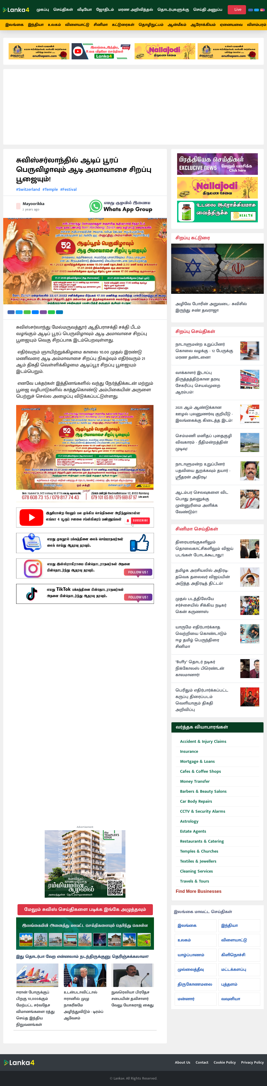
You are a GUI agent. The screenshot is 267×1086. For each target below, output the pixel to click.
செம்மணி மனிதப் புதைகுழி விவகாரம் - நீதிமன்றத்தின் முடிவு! (203, 442)
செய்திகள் (63, 9)
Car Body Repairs (194, 802)
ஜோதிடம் (105, 9)
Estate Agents (191, 832)
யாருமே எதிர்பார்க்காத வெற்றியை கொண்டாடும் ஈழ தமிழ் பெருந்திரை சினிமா (201, 637)
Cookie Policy (225, 1062)
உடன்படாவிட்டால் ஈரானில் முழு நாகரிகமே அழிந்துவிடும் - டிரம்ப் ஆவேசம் (83, 1005)
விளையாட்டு (77, 24)
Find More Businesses (199, 891)
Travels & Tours (192, 882)
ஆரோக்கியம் (203, 24)
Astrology (187, 822)
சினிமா (101, 24)
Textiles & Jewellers (196, 862)
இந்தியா (36, 24)
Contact (202, 1062)
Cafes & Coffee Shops (198, 772)
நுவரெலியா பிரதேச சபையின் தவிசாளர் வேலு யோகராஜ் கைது (132, 999)
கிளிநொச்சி (233, 955)
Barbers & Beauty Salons (201, 792)
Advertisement (85, 827)
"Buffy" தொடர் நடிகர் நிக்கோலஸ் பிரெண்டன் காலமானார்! (199, 668)
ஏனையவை (231, 24)
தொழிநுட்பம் (151, 24)
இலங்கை (14, 24)
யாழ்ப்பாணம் (191, 955)
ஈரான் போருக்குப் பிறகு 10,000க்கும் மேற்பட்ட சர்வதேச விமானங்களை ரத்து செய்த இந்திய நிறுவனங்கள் (35, 1008)
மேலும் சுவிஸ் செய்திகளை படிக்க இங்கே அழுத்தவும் (85, 909)
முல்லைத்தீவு (191, 969)
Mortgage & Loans (195, 762)
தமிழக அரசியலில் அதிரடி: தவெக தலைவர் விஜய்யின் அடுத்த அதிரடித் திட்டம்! (202, 577)
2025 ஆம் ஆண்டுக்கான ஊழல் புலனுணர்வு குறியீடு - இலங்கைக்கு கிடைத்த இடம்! (204, 414)
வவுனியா (230, 999)
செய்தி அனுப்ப (207, 9)
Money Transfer (193, 782)
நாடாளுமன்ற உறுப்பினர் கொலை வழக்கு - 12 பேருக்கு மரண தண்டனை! (204, 351)
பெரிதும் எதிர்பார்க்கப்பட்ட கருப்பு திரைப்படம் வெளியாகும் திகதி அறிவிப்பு (201, 700)
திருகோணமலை (195, 984)
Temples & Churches (197, 852)
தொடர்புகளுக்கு (173, 9)
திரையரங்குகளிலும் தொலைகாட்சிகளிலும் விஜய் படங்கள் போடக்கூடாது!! (204, 549)
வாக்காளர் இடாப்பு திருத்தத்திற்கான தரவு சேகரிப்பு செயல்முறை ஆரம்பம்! (197, 383)
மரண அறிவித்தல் (135, 9)
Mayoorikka (33, 203)
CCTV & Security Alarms (200, 812)
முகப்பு (43, 9)
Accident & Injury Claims (201, 742)
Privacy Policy (252, 1062)
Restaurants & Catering (200, 842)
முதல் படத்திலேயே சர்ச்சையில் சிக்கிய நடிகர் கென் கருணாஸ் (200, 605)
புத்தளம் (229, 984)
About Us (182, 1062)
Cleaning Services (194, 872)
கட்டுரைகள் (123, 24)
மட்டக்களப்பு (233, 969)
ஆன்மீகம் (177, 24)
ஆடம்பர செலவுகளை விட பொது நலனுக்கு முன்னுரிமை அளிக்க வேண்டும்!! (201, 502)
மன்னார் (186, 999)
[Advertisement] (133, 107)
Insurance (187, 752)
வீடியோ (84, 9)
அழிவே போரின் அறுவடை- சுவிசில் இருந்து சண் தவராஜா (211, 307)
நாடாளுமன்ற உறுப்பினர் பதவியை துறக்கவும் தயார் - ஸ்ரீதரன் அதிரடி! (202, 471)
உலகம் (54, 24)
